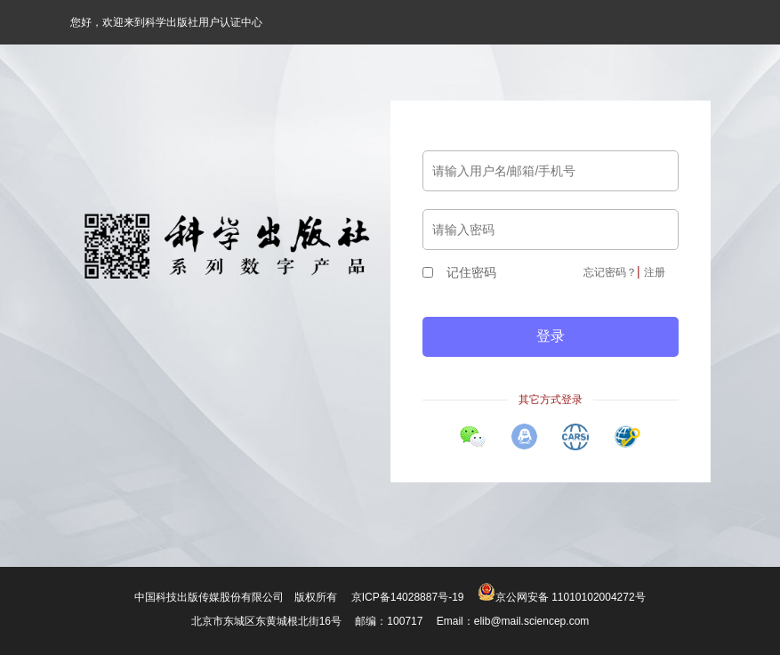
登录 (550, 336)
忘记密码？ (610, 272)
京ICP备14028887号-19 (407, 597)
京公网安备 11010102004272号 (562, 597)
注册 (654, 272)
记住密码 (459, 272)
